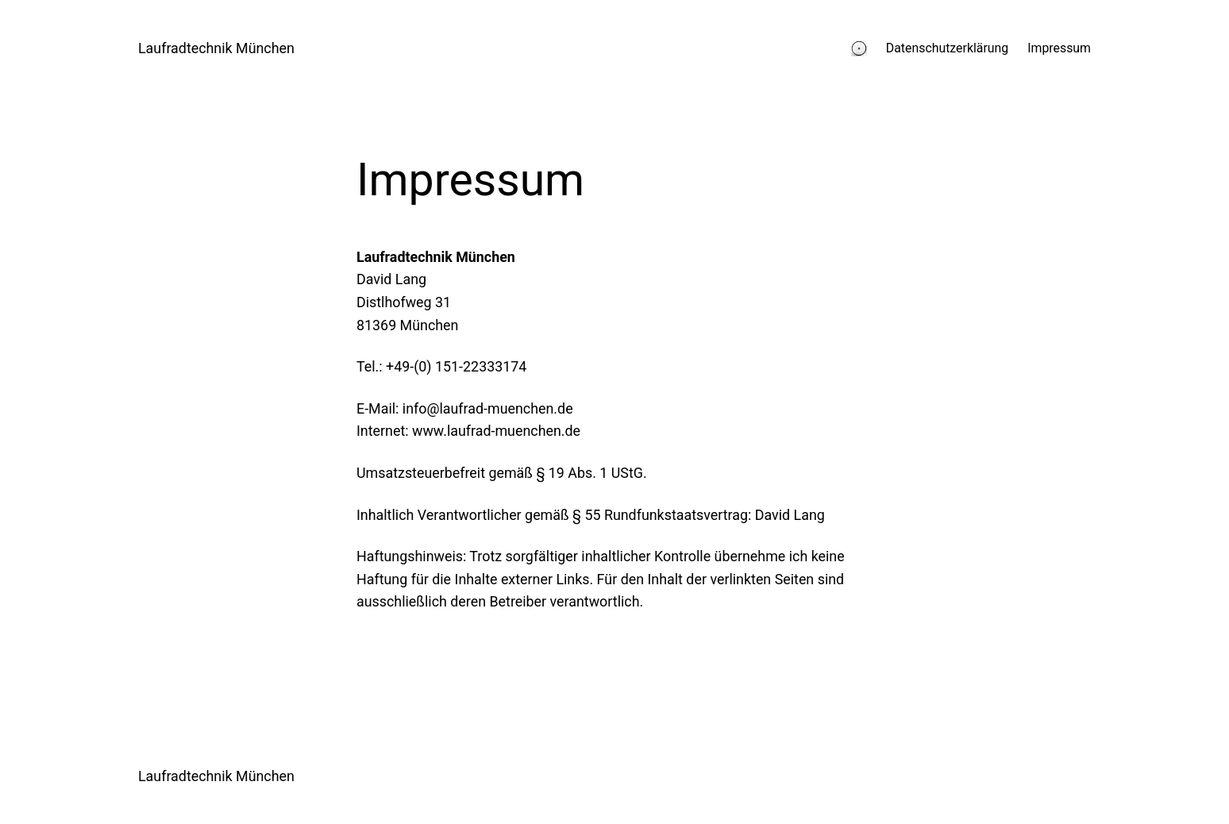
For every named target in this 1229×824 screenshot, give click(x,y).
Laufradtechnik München (216, 48)
